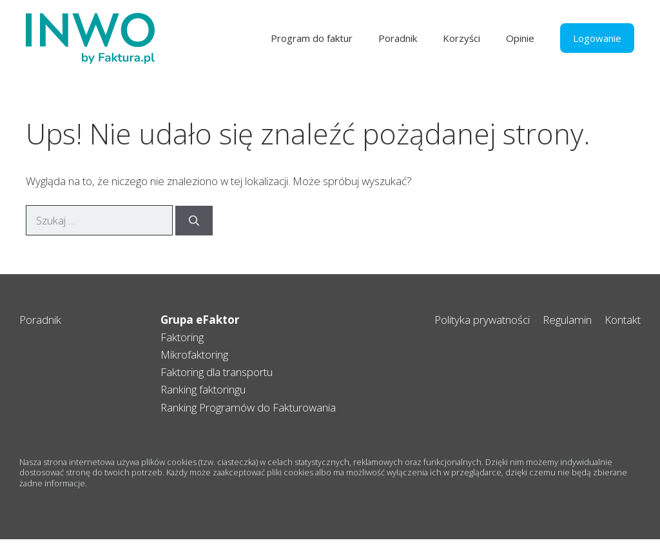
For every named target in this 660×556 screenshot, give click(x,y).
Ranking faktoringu (203, 389)
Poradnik (397, 38)
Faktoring (182, 337)
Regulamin (567, 319)
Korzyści (461, 38)
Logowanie (597, 38)
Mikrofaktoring (194, 354)
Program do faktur (312, 38)
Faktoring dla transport (213, 371)
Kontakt (623, 319)
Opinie (520, 38)
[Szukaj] (194, 220)
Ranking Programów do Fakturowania (248, 407)
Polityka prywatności (482, 319)
